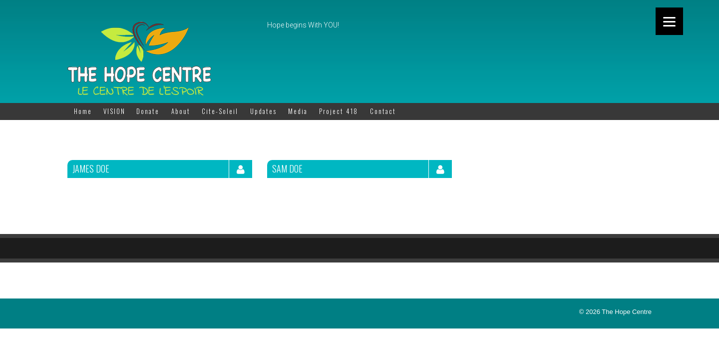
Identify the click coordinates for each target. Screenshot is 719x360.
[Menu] (669, 21)
